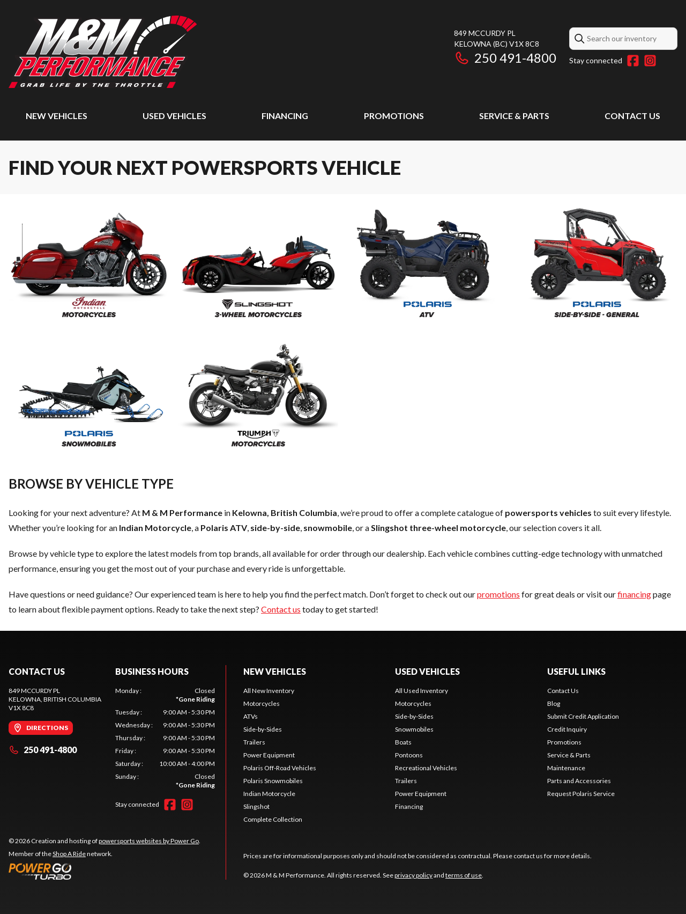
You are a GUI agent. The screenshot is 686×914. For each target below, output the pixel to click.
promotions (498, 594)
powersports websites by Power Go (149, 841)
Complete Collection (272, 819)
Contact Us (632, 115)
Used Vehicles (174, 115)
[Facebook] (633, 60)
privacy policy (413, 875)
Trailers (254, 742)
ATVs (250, 716)
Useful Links (576, 671)
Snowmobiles (414, 729)
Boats (403, 742)
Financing (285, 115)
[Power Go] (104, 871)
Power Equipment (269, 755)
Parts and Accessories (579, 781)
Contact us (281, 609)
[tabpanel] (165, 738)
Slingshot (256, 806)
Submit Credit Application (583, 716)
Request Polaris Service (581, 794)
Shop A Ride (69, 854)
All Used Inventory (421, 691)
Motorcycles (261, 703)
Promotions (394, 115)
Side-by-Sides (262, 729)
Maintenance (566, 768)
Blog (553, 703)
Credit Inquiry (567, 729)
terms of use (463, 875)
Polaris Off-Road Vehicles (279, 768)
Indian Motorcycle (269, 794)
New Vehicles (56, 115)
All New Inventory (268, 691)
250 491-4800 (505, 57)
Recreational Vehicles (426, 768)
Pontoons (409, 755)
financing (634, 594)
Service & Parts (514, 115)
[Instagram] (650, 60)
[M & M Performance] (103, 52)
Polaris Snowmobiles (273, 781)
